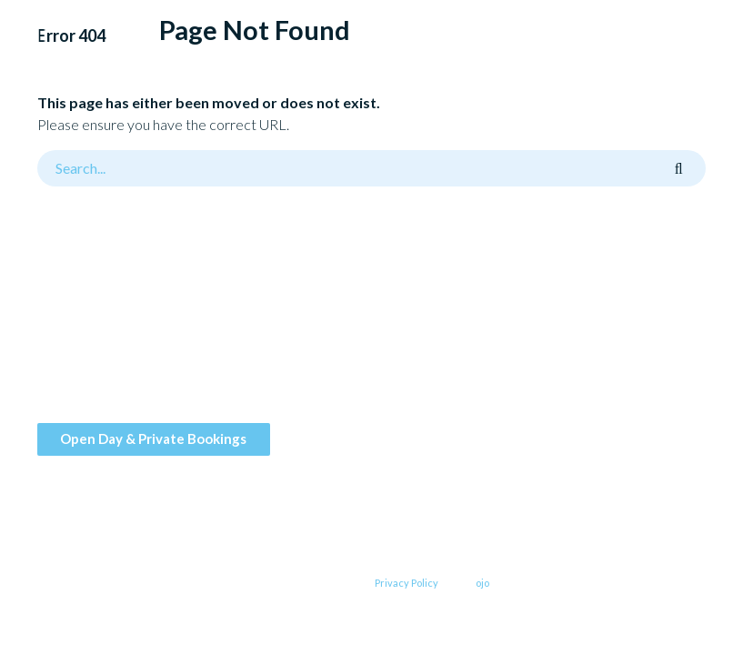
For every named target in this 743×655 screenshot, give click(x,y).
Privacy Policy (406, 583)
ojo (482, 583)
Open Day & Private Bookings (153, 438)
